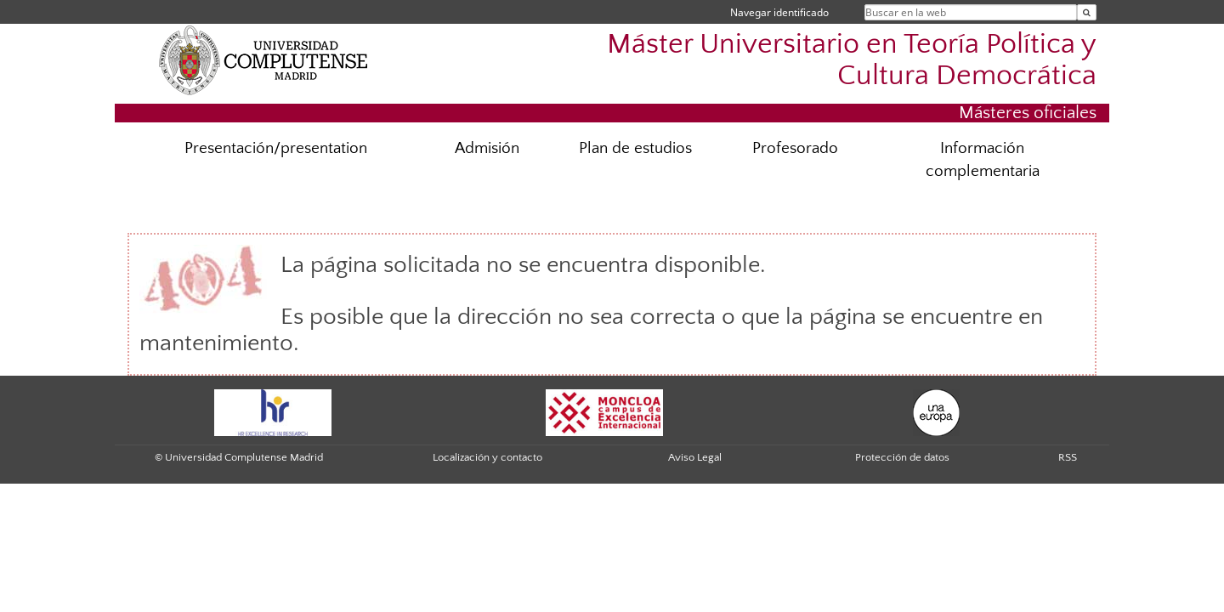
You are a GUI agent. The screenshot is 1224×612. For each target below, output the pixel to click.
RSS (1067, 457)
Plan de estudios (635, 148)
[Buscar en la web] (1086, 12)
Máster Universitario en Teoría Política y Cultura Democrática (851, 60)
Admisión (487, 148)
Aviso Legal (695, 457)
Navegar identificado (779, 12)
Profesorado (795, 148)
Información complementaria (983, 159)
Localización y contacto (487, 457)
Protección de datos (902, 457)
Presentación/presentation (275, 148)
